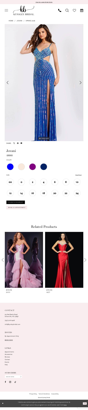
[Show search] (67, 10)
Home (11, 21)
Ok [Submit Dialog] (85, 406)
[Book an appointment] (81, 10)
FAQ (6, 367)
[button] (6, 10)
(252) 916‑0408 (10, 323)
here (65, 407)
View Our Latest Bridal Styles (44, 2)
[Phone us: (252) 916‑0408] (59, 10)
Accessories (8, 357)
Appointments (9, 354)
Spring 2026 (30, 21)
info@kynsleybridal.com (12, 327)
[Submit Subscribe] (23, 379)
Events (7, 364)
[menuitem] (6, 10)
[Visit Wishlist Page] (74, 10)
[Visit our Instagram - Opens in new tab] (10, 385)
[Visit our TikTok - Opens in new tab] (15, 385)
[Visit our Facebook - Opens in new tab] (5, 385)
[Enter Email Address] (15, 379)
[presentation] (24, 262)
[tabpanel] (44, 83)
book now (9, 342)
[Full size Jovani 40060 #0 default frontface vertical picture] (44, 83)
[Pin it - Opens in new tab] (18, 143)
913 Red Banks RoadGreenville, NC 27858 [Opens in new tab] (11, 318)
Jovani (19, 21)
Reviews (7, 359)
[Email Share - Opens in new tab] (21, 143)
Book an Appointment (18, 209)
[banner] (23, 11)
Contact (7, 362)
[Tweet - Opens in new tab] (14, 143)
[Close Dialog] (3, 406)
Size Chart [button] (78, 175)
